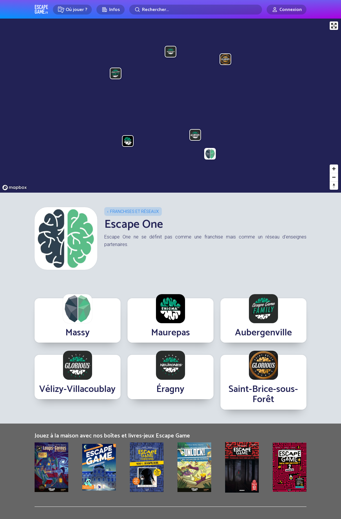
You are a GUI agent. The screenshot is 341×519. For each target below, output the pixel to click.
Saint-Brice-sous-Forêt (263, 394)
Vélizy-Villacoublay (77, 389)
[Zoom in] (334, 168)
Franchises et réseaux (134, 211)
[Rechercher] (195, 10)
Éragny (170, 389)
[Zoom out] (334, 177)
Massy (77, 332)
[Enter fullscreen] (334, 25)
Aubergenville (263, 332)
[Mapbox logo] (14, 187)
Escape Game (41, 9)
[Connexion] (286, 10)
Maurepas (170, 332)
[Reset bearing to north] (334, 185)
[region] (170, 106)
